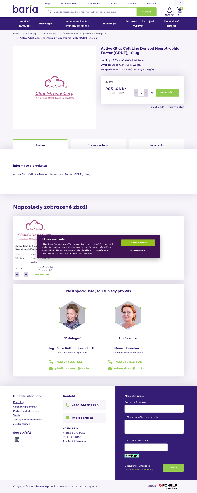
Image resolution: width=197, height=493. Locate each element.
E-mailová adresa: (135, 402)
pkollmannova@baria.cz (74, 368)
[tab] (98, 144)
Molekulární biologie (171, 23)
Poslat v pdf (156, 106)
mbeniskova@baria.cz (131, 368)
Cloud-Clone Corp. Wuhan (126, 64)
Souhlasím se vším (138, 243)
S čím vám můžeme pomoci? (141, 417)
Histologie (45, 23)
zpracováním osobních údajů (139, 469)
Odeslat (173, 467)
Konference (94, 4)
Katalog (31, 33)
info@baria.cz (82, 418)
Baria (16, 33)
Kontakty (152, 4)
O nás (114, 4)
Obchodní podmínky (25, 406)
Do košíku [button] (167, 92)
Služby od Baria (69, 4)
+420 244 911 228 (85, 405)
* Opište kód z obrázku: (136, 440)
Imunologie (109, 23)
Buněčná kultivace (25, 23)
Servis (16, 415)
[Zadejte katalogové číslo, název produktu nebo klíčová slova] (101, 11)
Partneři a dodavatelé (26, 411)
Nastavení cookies (138, 250)
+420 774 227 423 (68, 362)
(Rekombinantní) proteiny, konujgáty (84, 33)
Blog (47, 4)
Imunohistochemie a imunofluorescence (77, 23)
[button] (147, 11)
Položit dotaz (176, 106)
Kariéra (132, 4)
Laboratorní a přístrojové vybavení (138, 23)
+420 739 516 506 (128, 362)
